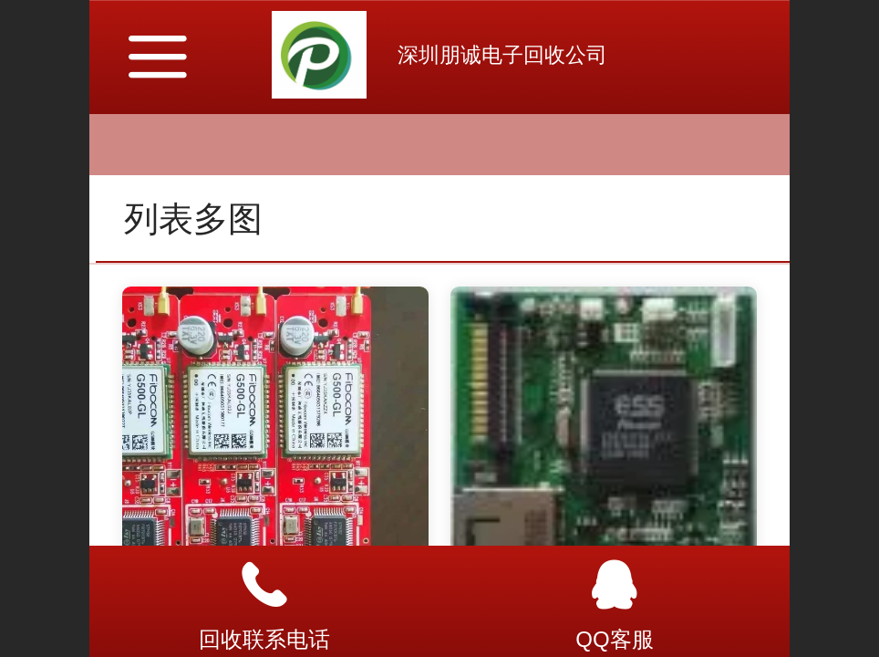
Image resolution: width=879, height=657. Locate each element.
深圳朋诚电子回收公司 (502, 55)
